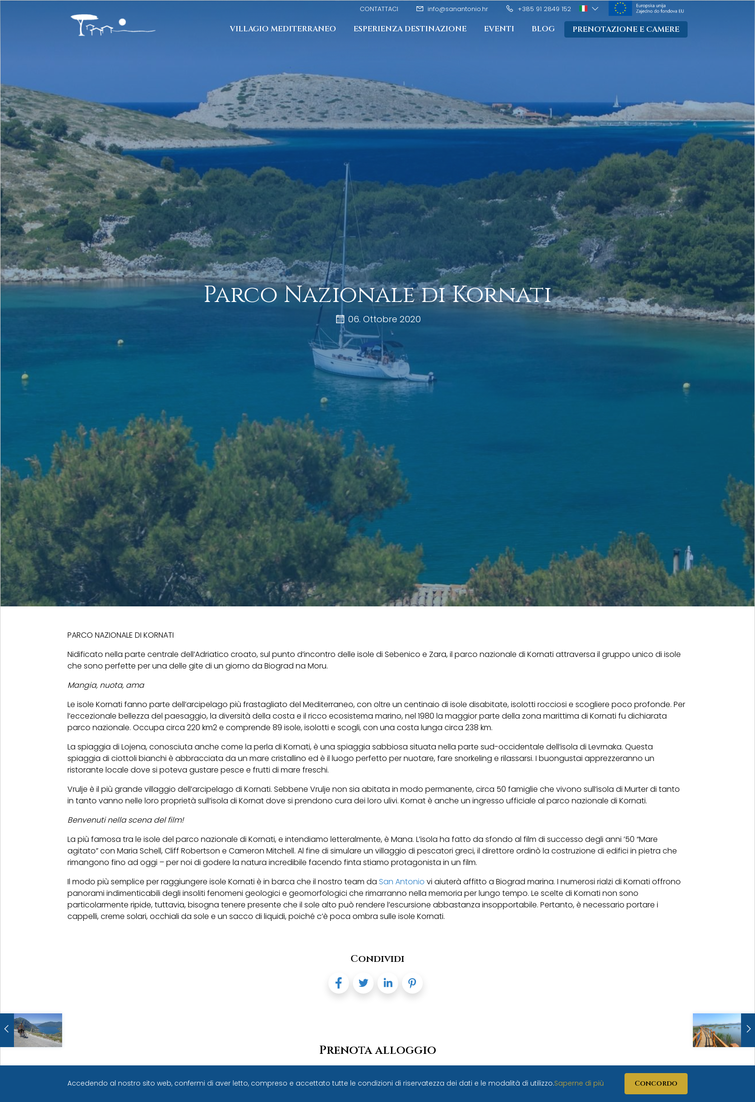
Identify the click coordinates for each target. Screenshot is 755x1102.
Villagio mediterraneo (283, 29)
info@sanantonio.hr (452, 9)
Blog (543, 29)
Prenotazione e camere (626, 29)
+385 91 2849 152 (538, 9)
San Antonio (402, 881)
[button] (589, 8)
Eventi (499, 29)
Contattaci (379, 9)
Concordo (656, 1083)
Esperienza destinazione (410, 29)
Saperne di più (579, 1083)
